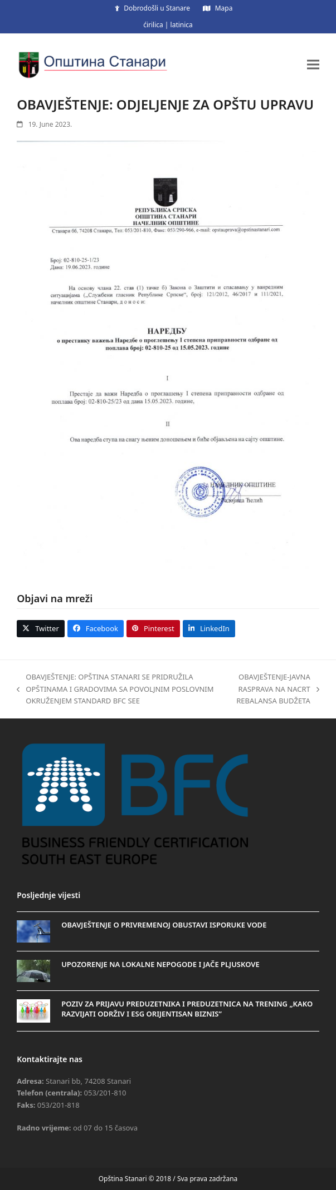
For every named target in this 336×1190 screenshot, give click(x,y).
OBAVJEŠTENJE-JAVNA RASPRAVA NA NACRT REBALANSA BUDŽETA (272, 689)
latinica (182, 24)
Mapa (224, 8)
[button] (313, 64)
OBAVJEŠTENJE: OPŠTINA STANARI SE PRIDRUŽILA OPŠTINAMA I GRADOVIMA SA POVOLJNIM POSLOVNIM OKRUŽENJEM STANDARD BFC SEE (115, 689)
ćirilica (153, 24)
